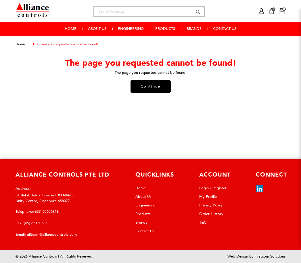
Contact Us (144, 231)
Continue (150, 86)
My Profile (208, 196)
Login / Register (213, 188)
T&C (202, 222)
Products (143, 213)
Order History (211, 213)
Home (20, 44)
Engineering (145, 205)
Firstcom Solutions (270, 256)
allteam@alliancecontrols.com (52, 234)
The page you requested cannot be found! (65, 44)
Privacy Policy (211, 205)
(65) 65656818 (47, 211)
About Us (143, 196)
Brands (141, 222)
